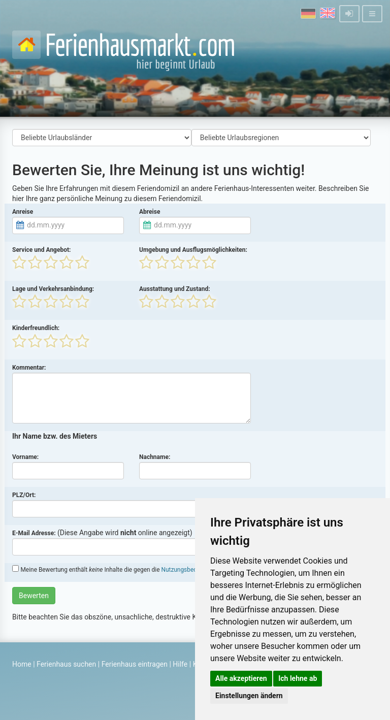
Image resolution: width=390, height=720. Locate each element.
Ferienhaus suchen (66, 664)
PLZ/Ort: (24, 495)
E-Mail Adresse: (34, 533)
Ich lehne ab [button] (297, 678)
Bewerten (34, 596)
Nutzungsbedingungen (191, 569)
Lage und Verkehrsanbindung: (53, 288)
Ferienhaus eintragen (135, 664)
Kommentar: (29, 367)
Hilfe (180, 664)
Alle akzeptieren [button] (241, 678)
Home (21, 664)
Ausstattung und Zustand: (174, 288)
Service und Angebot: (41, 249)
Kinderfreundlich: (35, 328)
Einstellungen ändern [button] (249, 696)
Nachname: (154, 457)
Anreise (22, 211)
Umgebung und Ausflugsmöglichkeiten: (193, 249)
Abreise (149, 211)
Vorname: (25, 457)
